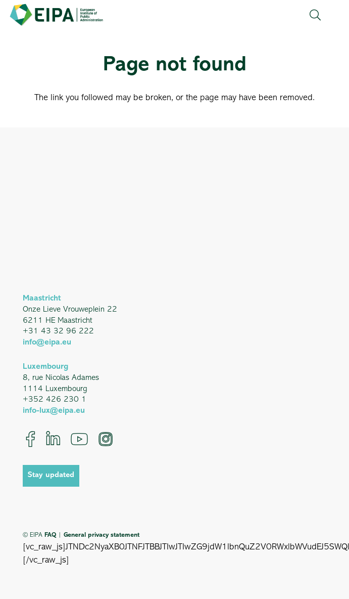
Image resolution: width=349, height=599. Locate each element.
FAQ (50, 535)
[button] (315, 15)
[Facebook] (30, 439)
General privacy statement (101, 535)
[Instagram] (105, 439)
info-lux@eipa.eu (54, 411)
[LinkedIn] (53, 439)
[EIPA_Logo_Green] (56, 15)
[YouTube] (79, 439)
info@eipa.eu (47, 342)
